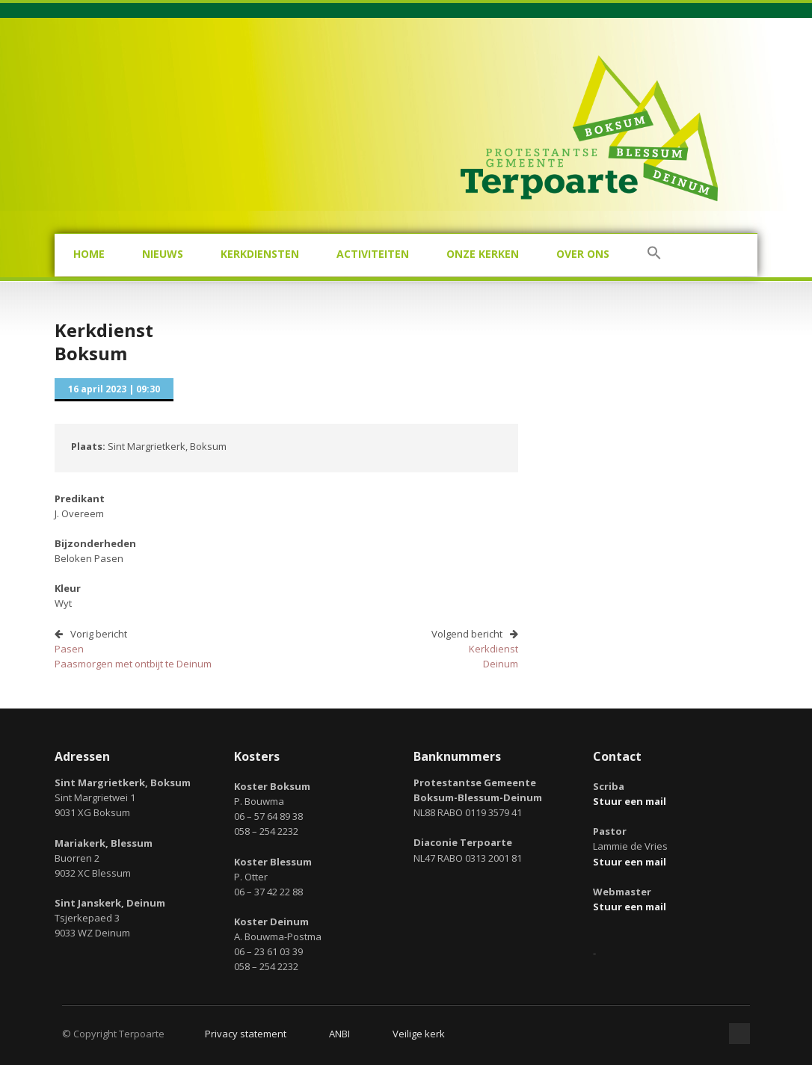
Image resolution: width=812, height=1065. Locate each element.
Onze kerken (482, 254)
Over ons (582, 254)
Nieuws (162, 254)
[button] (654, 255)
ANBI (339, 1033)
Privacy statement (245, 1033)
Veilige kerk (419, 1033)
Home (89, 254)
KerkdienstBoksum (104, 341)
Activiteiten (372, 254)
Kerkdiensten (260, 254)
